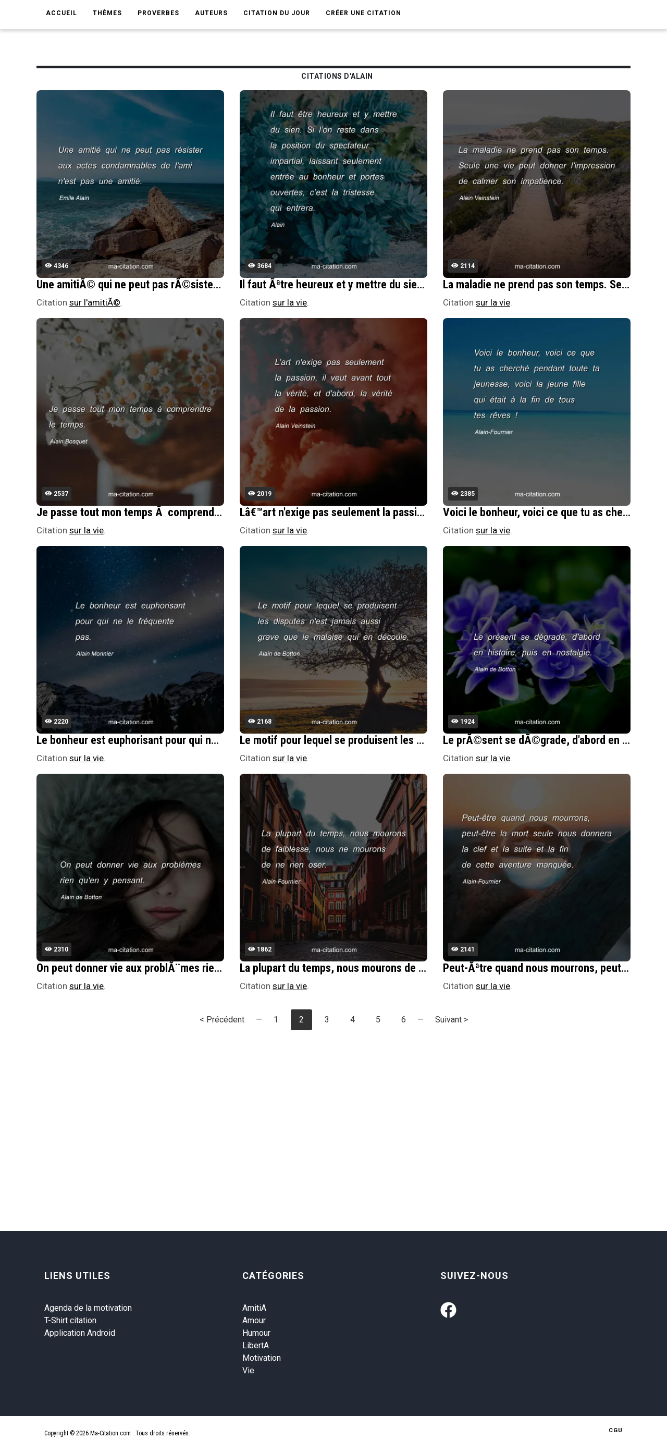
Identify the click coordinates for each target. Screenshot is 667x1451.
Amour (254, 1320)
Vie (248, 1370)
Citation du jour (276, 13)
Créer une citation (363, 13)
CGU (616, 1430)
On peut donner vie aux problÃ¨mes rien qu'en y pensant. (167, 967)
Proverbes (158, 13)
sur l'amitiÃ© (94, 302)
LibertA (255, 1345)
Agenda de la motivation (88, 1308)
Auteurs (211, 13)
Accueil (61, 13)
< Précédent (222, 1020)
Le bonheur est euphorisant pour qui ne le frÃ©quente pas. (172, 740)
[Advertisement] (349, 1112)
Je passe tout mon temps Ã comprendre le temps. (152, 512)
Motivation (261, 1358)
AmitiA (254, 1308)
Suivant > (451, 1020)
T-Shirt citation (70, 1320)
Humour (256, 1333)
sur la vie (290, 302)
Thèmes (107, 13)
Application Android (79, 1333)
